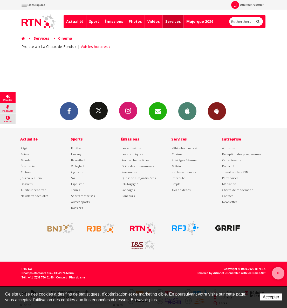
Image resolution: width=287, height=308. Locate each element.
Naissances (128, 172)
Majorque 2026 (199, 21)
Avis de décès (181, 190)
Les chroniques (132, 154)
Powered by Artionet (210, 273)
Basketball (78, 160)
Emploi (176, 184)
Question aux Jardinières (138, 178)
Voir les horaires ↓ (96, 46)
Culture (26, 172)
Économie (28, 166)
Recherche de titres (135, 160)
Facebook (69, 111)
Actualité (75, 21)
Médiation (229, 184)
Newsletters (158, 111)
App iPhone (187, 111)
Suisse (25, 154)
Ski (73, 178)
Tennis (75, 190)
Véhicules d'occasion (186, 148)
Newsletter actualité (35, 196)
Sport (94, 21)
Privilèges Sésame (184, 160)
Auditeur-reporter (247, 5)
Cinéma (65, 38)
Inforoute (178, 178)
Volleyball (77, 166)
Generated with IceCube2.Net (246, 273)
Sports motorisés (83, 196)
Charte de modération (237, 190)
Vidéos (153, 21)
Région (25, 148)
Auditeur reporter (33, 190)
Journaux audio (31, 178)
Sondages (128, 190)
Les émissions (131, 148)
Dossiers (26, 184)
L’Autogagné (129, 184)
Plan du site (77, 277)
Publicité (228, 166)
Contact (227, 196)
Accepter (271, 297)
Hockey (76, 154)
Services (173, 21)
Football (76, 148)
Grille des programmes (137, 166)
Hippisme (77, 184)
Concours (128, 196)
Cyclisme (77, 172)
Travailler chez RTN (235, 172)
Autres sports (80, 202)
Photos (135, 21)
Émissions (114, 21)
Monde (26, 160)
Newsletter (229, 202)
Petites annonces (184, 172)
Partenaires (230, 178)
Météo (176, 166)
